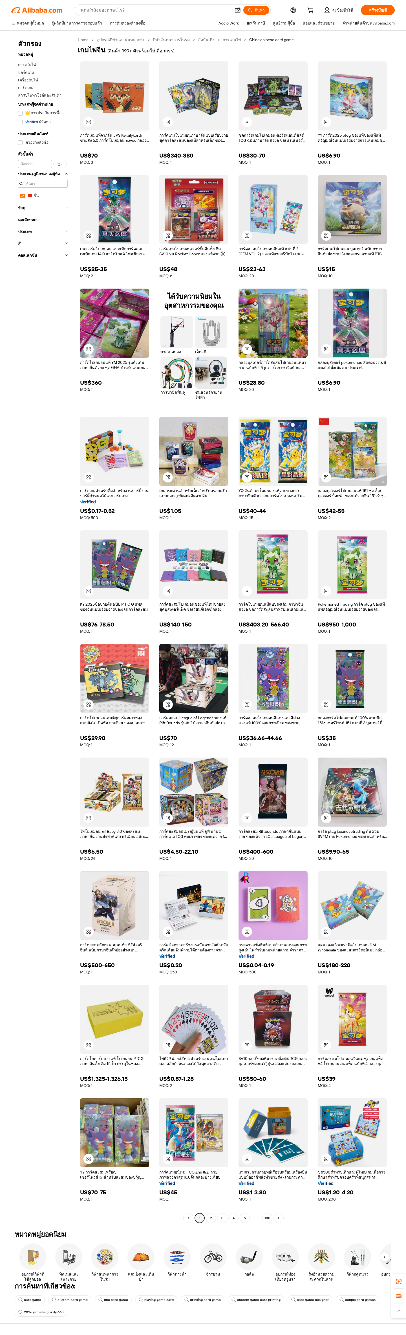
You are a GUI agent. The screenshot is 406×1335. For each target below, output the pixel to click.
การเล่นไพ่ (232, 39)
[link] (398, 1281)
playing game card (156, 1300)
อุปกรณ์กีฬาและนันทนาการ (121, 39)
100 (267, 1218)
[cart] (311, 11)
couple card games (357, 1300)
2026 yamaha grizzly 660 (41, 1312)
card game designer (310, 1300)
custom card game (70, 1300)
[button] (237, 10)
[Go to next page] (278, 1218)
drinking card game (202, 1300)
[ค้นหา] (256, 10)
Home (83, 39)
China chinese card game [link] (271, 39)
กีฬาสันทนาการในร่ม (171, 39)
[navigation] (43, 629)
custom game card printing (256, 1300)
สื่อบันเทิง (206, 39)
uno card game (113, 1300)
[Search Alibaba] (155, 10)
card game (29, 1300)
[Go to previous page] (188, 1218)
